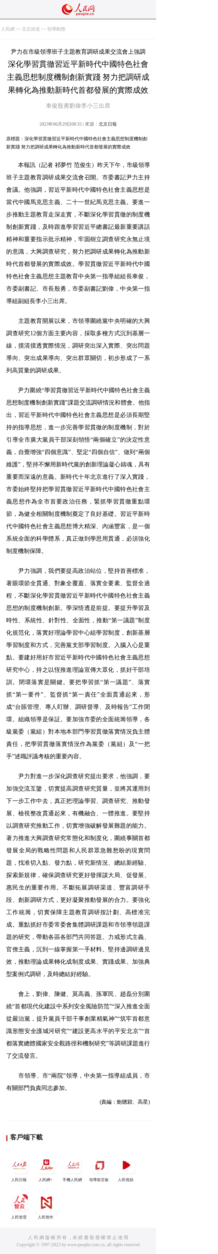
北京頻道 (31, 29)
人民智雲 (19, 1205)
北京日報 (108, 124)
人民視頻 (126, 1168)
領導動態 (56, 29)
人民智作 (46, 1205)
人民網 (8, 29)
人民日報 (19, 1168)
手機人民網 (72, 1168)
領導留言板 (99, 1168)
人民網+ (46, 1168)
